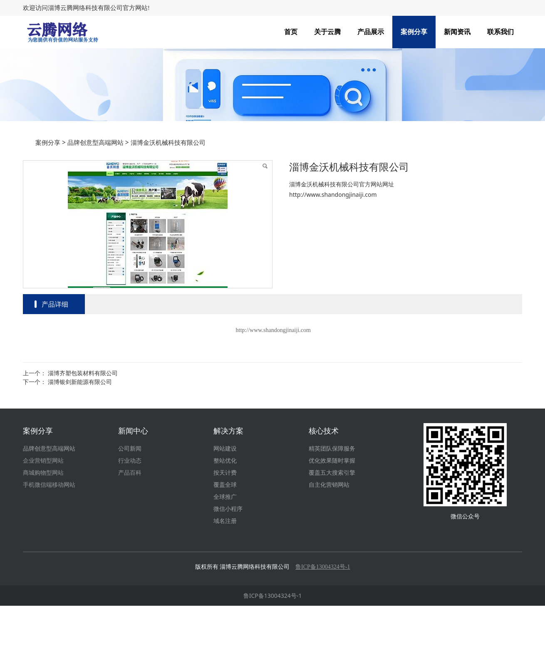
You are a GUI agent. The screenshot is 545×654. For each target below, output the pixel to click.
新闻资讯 (457, 31)
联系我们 (500, 31)
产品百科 (129, 521)
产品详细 (55, 352)
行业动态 (129, 509)
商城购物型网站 (43, 521)
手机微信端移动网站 (49, 533)
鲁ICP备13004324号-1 (272, 644)
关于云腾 (327, 31)
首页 (290, 31)
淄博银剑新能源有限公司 (80, 430)
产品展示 (370, 31)
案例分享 (414, 31)
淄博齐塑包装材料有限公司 (83, 421)
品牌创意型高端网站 (95, 190)
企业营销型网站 (43, 509)
